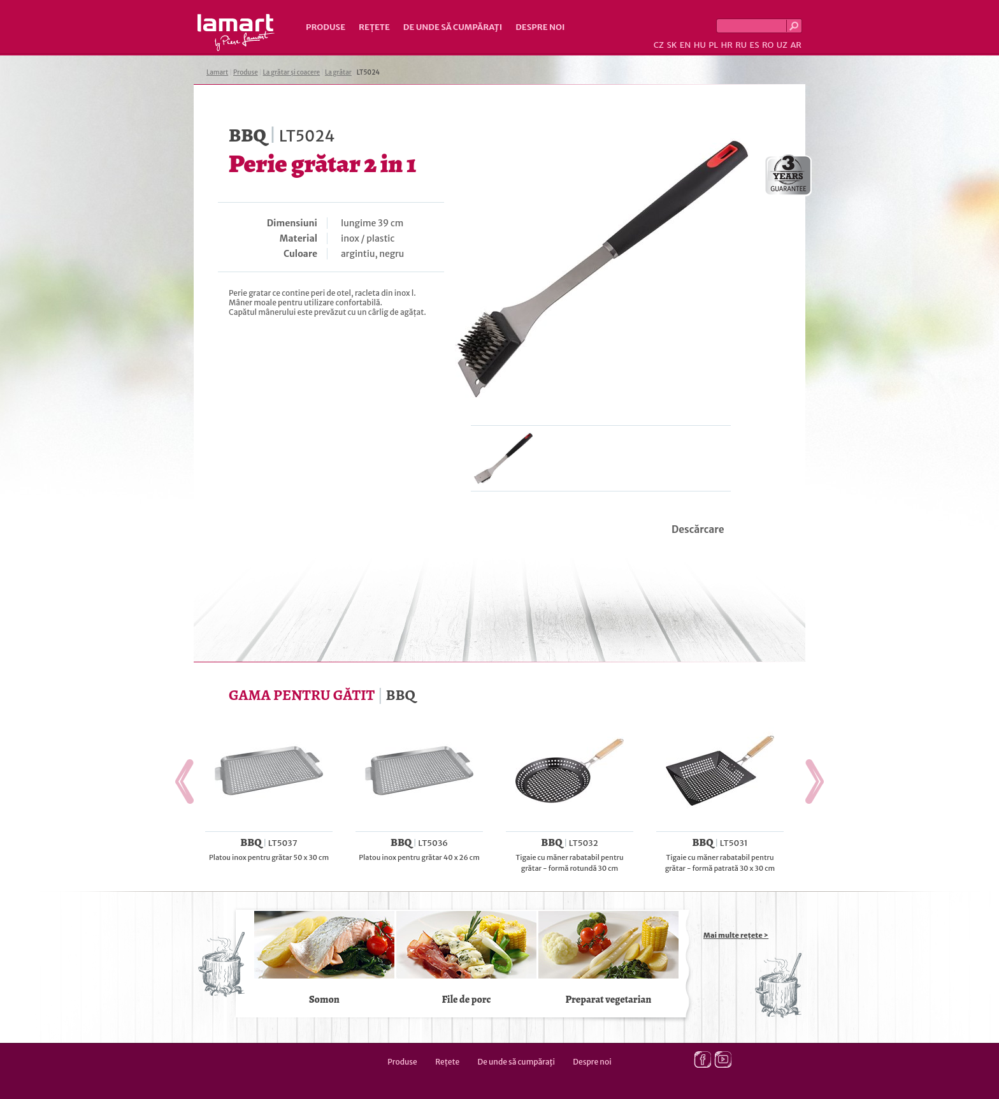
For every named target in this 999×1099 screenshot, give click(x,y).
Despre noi (539, 27)
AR (795, 45)
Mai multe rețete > (735, 935)
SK (671, 45)
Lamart (236, 32)
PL (713, 45)
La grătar (338, 72)
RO (767, 45)
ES (754, 45)
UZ (782, 45)
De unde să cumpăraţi (452, 27)
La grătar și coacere (291, 72)
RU (741, 45)
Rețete (374, 27)
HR (726, 45)
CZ (659, 45)
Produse (325, 27)
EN (685, 45)
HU (700, 45)
